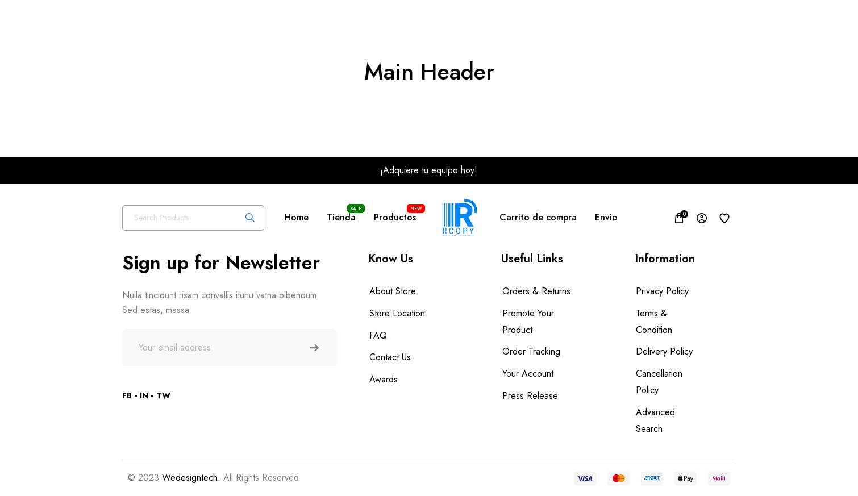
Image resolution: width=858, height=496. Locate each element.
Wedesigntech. (191, 477)
